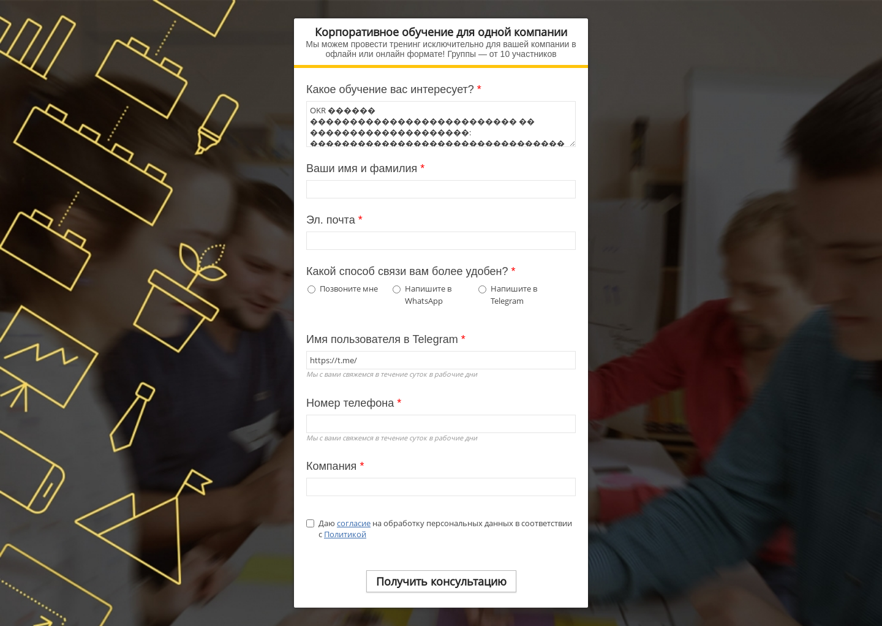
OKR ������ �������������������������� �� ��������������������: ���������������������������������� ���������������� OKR (441, 124)
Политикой (345, 534)
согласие (354, 523)
